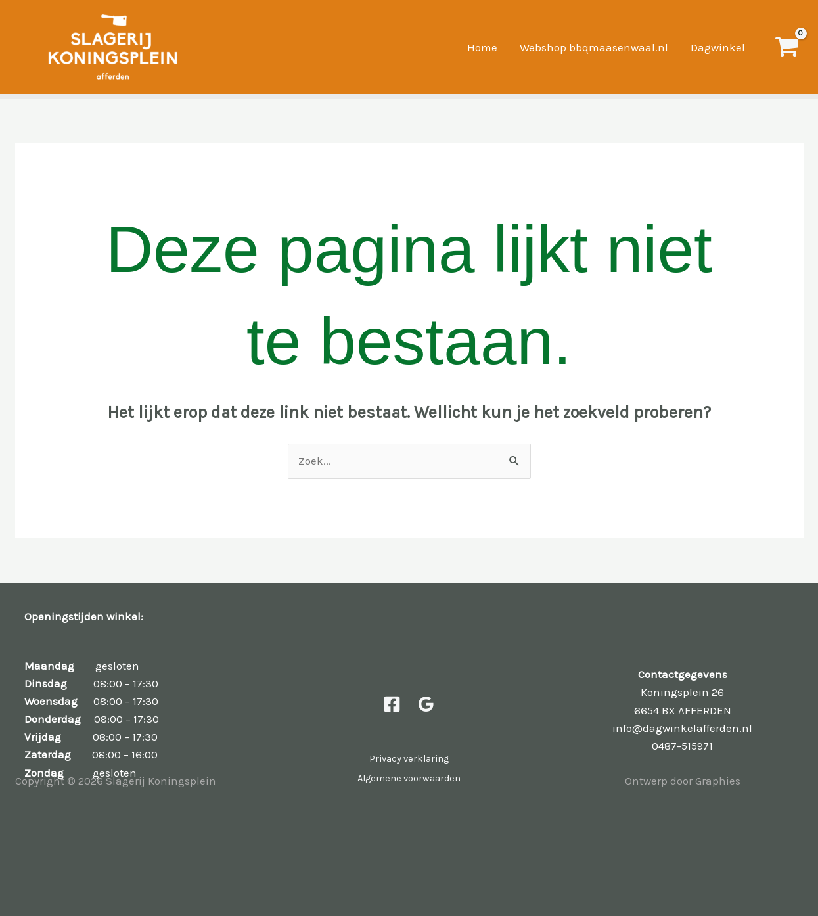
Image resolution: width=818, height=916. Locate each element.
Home (482, 47)
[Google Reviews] (426, 704)
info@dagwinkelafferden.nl (682, 728)
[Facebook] (392, 704)
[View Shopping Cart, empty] (786, 47)
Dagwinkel (718, 47)
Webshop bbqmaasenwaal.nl (594, 47)
